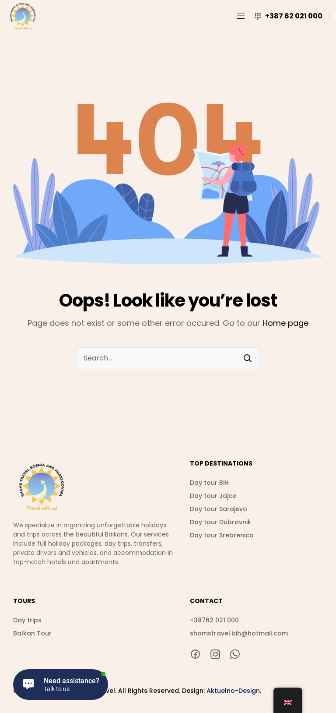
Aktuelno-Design (233, 690)
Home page (285, 323)
